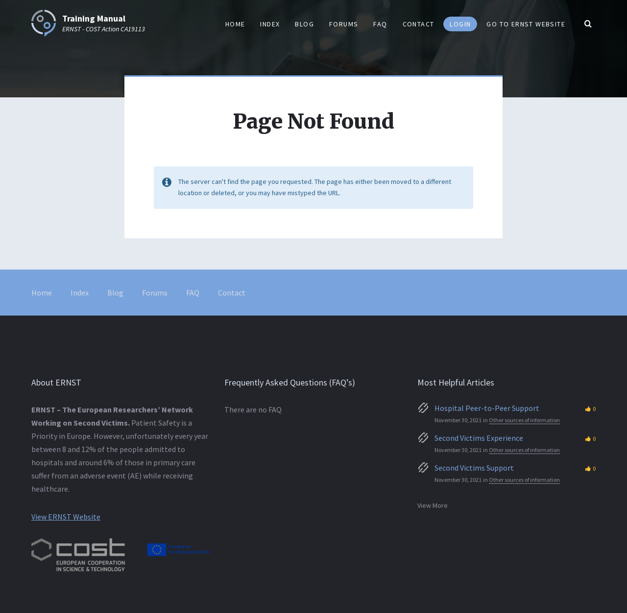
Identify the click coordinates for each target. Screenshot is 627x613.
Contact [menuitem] (418, 24)
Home (41, 292)
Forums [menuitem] (343, 24)
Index (80, 292)
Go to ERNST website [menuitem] (525, 24)
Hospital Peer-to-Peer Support (486, 408)
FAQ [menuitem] (380, 24)
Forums (155, 292)
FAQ (192, 292)
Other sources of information (524, 420)
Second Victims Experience (478, 438)
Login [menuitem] (460, 24)
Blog (115, 292)
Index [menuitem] (270, 24)
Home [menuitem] (235, 24)
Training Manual (93, 18)
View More (432, 505)
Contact (231, 292)
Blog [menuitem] (304, 24)
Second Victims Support (474, 468)
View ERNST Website (65, 517)
